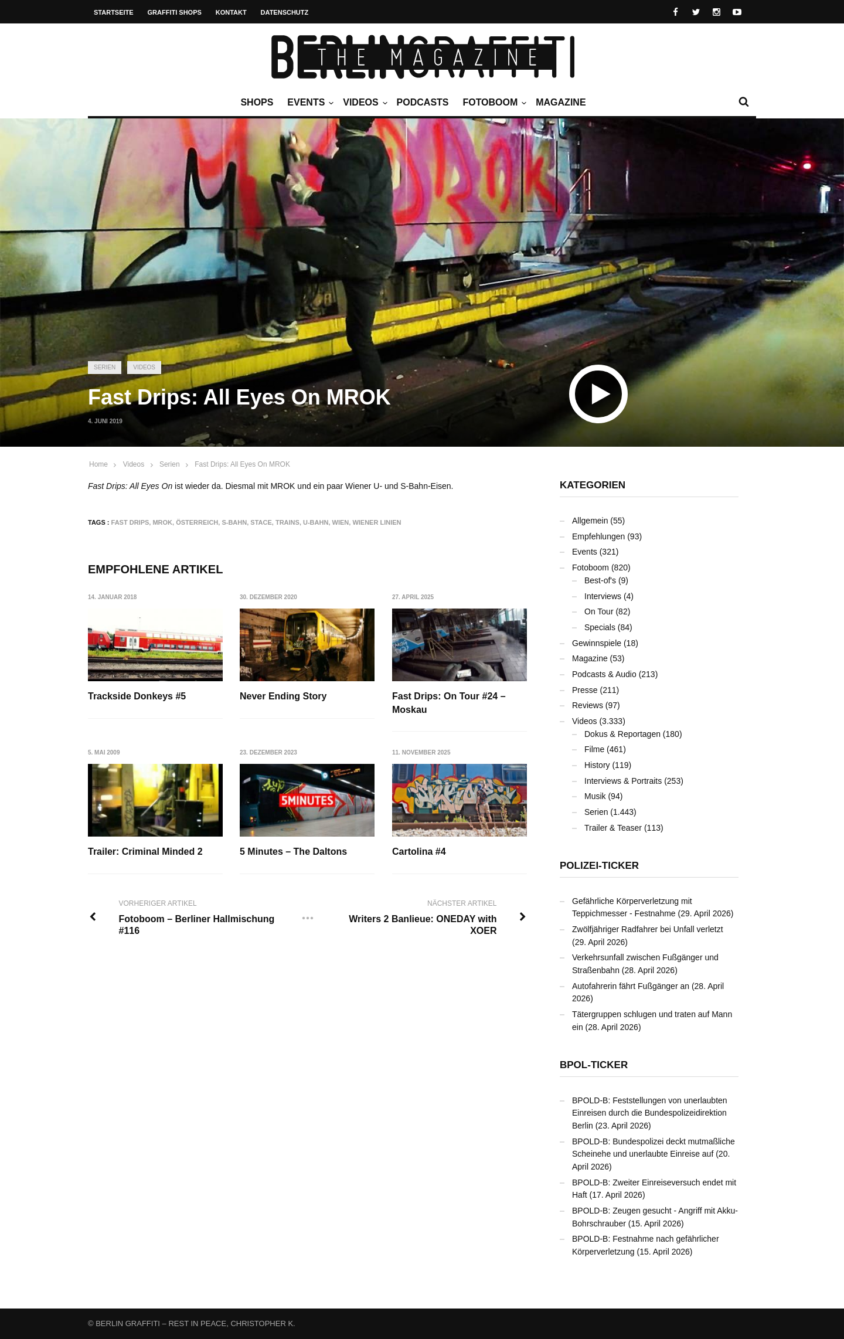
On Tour (599, 611)
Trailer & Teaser (613, 827)
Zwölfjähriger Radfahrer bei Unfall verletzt (647, 929)
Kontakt (231, 12)
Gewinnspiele (596, 643)
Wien (340, 522)
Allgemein (590, 520)
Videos (363, 102)
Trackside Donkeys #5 (137, 696)
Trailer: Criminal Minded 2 (145, 852)
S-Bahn (234, 522)
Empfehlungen (598, 536)
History (597, 765)
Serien (104, 367)
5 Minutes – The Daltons (293, 852)
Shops (256, 102)
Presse (585, 690)
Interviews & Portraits (623, 781)
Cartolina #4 (419, 852)
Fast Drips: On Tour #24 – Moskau (449, 702)
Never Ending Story (283, 696)
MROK (162, 522)
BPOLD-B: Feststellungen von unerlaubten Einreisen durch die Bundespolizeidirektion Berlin (649, 1113)
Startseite (114, 12)
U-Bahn (315, 522)
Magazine (561, 102)
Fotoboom (492, 102)
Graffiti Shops (175, 12)
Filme (594, 749)
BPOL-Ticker (594, 1064)
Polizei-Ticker (599, 865)
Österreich (197, 522)
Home (98, 464)
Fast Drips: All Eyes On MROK (242, 464)
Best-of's (600, 580)
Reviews (587, 705)
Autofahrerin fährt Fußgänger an (630, 986)
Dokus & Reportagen (622, 734)
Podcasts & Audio (604, 674)
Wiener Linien (376, 522)
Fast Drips (130, 522)
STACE (260, 522)
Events (309, 102)
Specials (599, 627)
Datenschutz (285, 12)
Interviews (602, 596)
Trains (287, 522)
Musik (595, 796)
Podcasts (423, 102)
